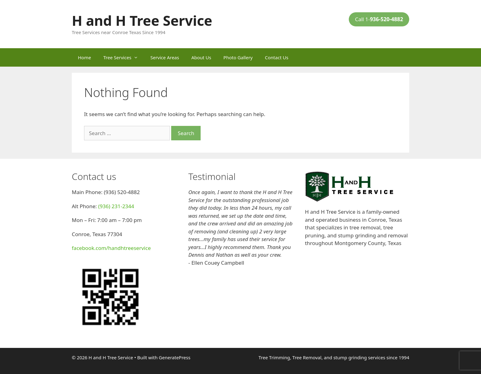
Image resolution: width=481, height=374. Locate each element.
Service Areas (164, 57)
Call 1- (379, 19)
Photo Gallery (237, 57)
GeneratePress (174, 357)
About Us (201, 57)
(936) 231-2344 (116, 206)
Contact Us (276, 57)
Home (84, 57)
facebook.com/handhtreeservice (111, 247)
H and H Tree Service (142, 20)
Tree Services (123, 57)
